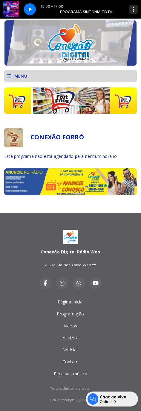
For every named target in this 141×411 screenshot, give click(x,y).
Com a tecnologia (70, 400)
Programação (70, 314)
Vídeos (70, 326)
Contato (70, 362)
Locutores (70, 338)
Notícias (70, 350)
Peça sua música (70, 374)
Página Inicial (71, 302)
